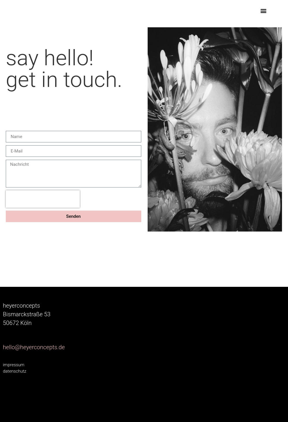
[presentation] (43, 199)
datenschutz (14, 371)
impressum (13, 364)
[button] (263, 10)
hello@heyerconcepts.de (34, 347)
